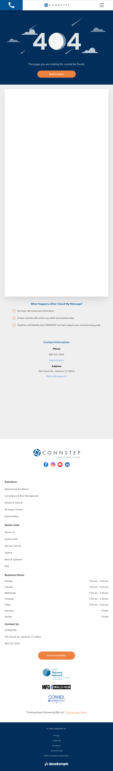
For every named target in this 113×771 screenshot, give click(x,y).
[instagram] (53, 465)
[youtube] (60, 465)
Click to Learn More (76, 712)
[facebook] (46, 465)
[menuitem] (57, 489)
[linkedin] (67, 465)
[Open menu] (102, 5)
